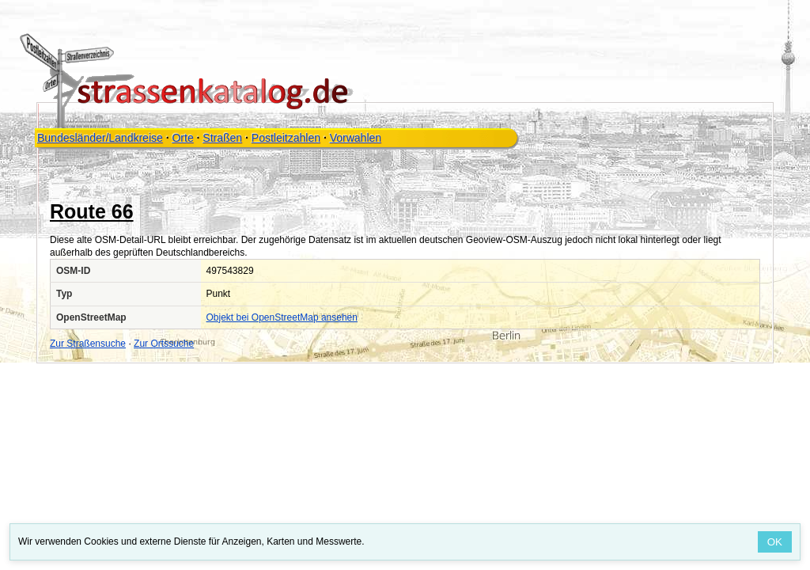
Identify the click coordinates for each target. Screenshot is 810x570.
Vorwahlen (355, 137)
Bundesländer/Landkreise (100, 137)
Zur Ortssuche (164, 343)
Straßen (222, 137)
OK (774, 542)
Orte (182, 137)
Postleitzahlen (286, 137)
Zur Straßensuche (88, 343)
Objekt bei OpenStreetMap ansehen (282, 317)
